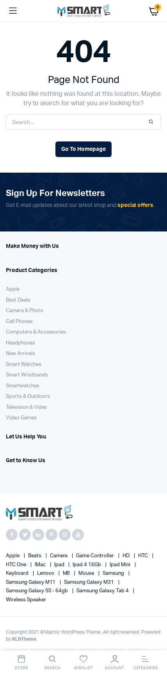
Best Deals (18, 300)
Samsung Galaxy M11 (31, 582)
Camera (59, 555)
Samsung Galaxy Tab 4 (103, 591)
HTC (143, 555)
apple (13, 555)
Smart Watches (23, 364)
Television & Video (26, 407)
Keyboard (18, 573)
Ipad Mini (120, 564)
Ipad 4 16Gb (87, 564)
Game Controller (95, 555)
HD (127, 555)
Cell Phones (19, 321)
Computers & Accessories (36, 332)
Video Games (21, 417)
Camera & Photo (24, 310)
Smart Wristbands (27, 375)
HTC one (16, 564)
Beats (35, 555)
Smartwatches (22, 386)
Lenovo (46, 573)
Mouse (86, 573)
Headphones (20, 343)
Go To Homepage (83, 149)
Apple (13, 289)
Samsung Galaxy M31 (89, 582)
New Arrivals (20, 353)
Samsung (114, 573)
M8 (67, 573)
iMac (41, 564)
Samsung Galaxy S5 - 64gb (37, 591)
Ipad (60, 564)
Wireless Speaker (26, 599)
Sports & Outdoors (28, 396)
